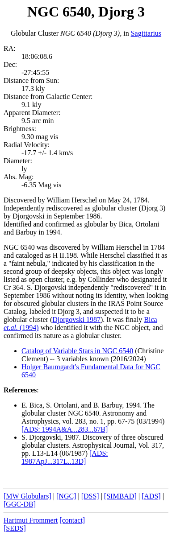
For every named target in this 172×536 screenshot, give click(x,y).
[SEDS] (15, 528)
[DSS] (90, 496)
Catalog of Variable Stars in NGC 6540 (77, 351)
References (20, 390)
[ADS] (151, 496)
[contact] (72, 520)
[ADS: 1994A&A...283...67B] (64, 429)
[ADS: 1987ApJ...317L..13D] (64, 457)
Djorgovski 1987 (76, 319)
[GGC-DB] (20, 504)
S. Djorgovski (41, 437)
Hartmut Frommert (31, 520)
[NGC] (66, 496)
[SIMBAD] (120, 496)
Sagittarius (146, 33)
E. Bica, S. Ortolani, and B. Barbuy (71, 405)
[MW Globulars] (27, 496)
